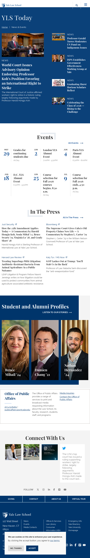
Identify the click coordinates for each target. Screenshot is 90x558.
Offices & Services (53, 521)
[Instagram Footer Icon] (66, 545)
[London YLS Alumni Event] (45, 155)
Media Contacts (30, 527)
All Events (73, 143)
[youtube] (65, 489)
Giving (11, 499)
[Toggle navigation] (85, 4)
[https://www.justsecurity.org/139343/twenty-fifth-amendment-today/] (23, 236)
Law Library (51, 524)
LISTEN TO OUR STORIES (55, 312)
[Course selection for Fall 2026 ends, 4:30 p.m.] (74, 184)
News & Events (19, 27)
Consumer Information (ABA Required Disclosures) (55, 530)
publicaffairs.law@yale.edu (17, 410)
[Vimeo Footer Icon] (79, 545)
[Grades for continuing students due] (15, 155)
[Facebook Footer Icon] (75, 545)
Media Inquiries (67, 393)
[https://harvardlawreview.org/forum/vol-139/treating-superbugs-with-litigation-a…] (23, 271)
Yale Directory (74, 524)
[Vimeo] (59, 489)
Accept (32, 548)
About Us (56, 499)
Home (5, 27)
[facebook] (54, 489)
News (26, 521)
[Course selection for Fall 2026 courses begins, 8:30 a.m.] (45, 184)
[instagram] (43, 489)
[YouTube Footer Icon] (84, 545)
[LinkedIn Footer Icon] (71, 545)
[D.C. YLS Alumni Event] (15, 184)
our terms (55, 540)
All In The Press (71, 217)
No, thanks (16, 548)
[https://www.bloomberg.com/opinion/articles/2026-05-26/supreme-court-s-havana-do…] (67, 235)
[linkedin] (49, 489)
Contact (33, 499)
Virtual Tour (79, 499)
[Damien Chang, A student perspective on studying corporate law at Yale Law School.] (45, 350)
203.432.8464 (11, 407)
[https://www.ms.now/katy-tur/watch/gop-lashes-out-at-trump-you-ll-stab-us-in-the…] (67, 265)
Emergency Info (75, 521)
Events (26, 524)
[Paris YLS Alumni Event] (74, 155)
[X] (38, 489)
